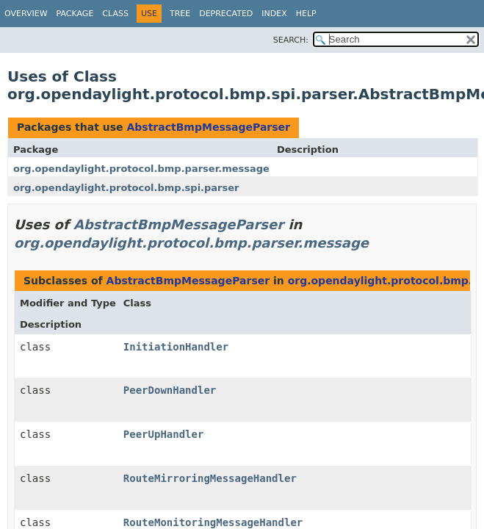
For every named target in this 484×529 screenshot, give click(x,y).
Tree (180, 13)
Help (306, 13)
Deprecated (226, 13)
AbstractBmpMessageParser (208, 127)
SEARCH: (290, 40)
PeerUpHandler (163, 434)
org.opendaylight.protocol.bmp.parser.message (141, 168)
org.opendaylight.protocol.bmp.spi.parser (126, 187)
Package (75, 13)
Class (115, 13)
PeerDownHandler (169, 390)
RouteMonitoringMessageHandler (213, 522)
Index (273, 13)
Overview (26, 13)
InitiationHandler (175, 347)
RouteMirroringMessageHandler (210, 478)
